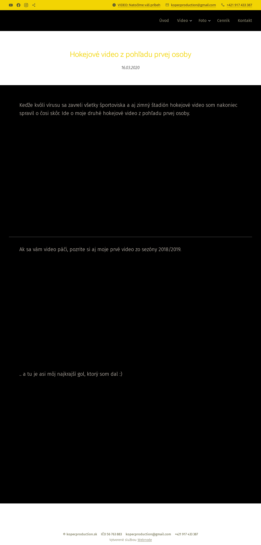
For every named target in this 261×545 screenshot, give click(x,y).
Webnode (145, 540)
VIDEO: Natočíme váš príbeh (139, 5)
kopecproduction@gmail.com (193, 5)
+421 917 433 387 (239, 5)
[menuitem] (165, 20)
